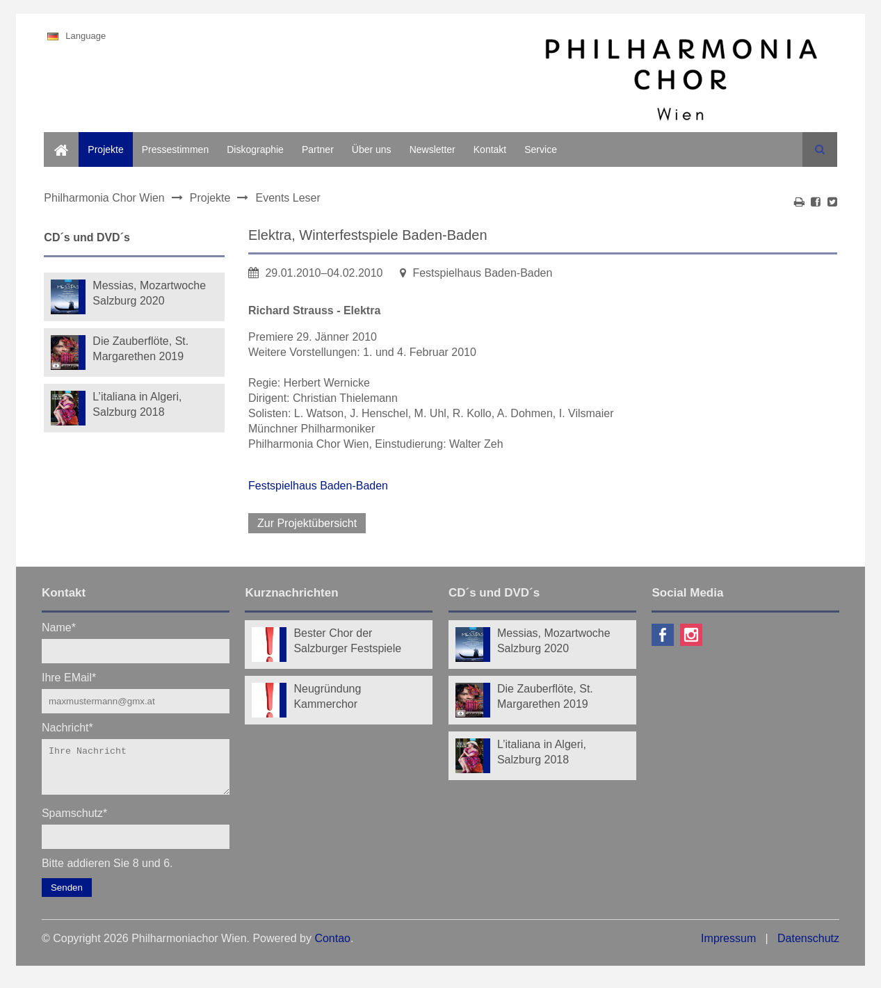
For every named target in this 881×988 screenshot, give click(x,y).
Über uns (371, 149)
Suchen (819, 149)
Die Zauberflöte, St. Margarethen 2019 (140, 348)
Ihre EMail (69, 676)
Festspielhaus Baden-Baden (318, 486)
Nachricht (67, 727)
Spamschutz (74, 820)
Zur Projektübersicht (307, 523)
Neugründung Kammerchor (327, 696)
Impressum (728, 947)
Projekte (105, 149)
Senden (67, 896)
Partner (318, 149)
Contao (332, 947)
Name (59, 626)
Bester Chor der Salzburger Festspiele (347, 640)
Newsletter (432, 149)
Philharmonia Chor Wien (104, 198)
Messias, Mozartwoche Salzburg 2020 (149, 293)
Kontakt (490, 149)
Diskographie (255, 149)
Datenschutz (808, 947)
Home (57, 139)
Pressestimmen (175, 149)
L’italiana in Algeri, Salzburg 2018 (136, 404)
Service (540, 149)
